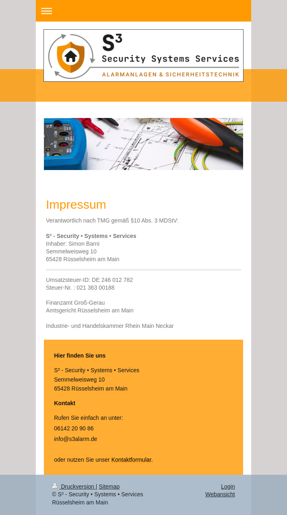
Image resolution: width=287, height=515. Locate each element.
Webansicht (220, 494)
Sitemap (109, 486)
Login (228, 486)
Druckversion (74, 486)
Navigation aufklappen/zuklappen (143, 11)
